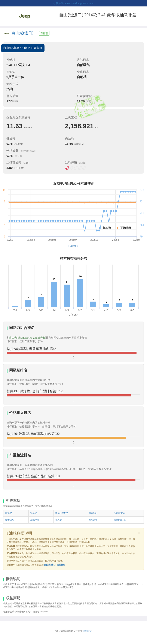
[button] (73, 426)
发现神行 (34, 520)
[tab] (73, 342)
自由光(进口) (22, 33)
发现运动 (93, 520)
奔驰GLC (9, 520)
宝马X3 (33, 513)
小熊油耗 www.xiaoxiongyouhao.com (73, 3)
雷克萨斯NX (119, 520)
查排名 (44, 33)
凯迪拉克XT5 (61, 513)
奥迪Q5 (8, 513)
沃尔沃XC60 (119, 513)
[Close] (139, 533)
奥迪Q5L (93, 513)
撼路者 (58, 520)
